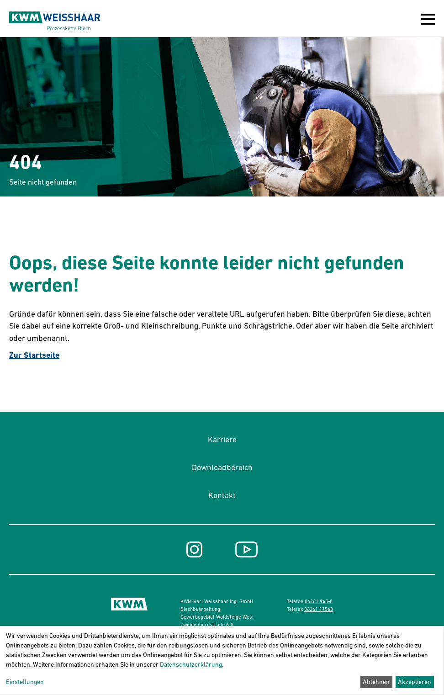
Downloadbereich (222, 467)
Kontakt (222, 495)
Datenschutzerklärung (191, 664)
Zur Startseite (34, 355)
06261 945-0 (319, 601)
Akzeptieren (414, 681)
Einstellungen (25, 681)
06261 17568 (318, 609)
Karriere (222, 439)
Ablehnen (376, 681)
